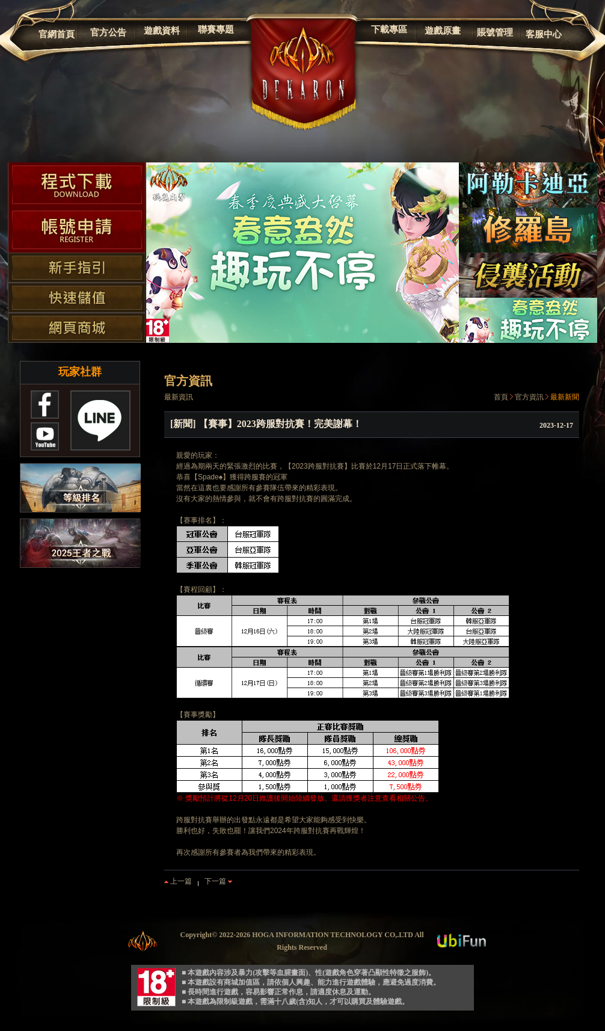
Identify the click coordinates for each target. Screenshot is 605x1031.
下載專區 (389, 29)
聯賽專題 (216, 29)
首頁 (501, 397)
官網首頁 (56, 34)
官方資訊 (529, 397)
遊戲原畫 (443, 30)
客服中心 (544, 34)
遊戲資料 (162, 30)
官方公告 (108, 32)
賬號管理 (495, 32)
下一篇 (218, 881)
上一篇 (178, 881)
